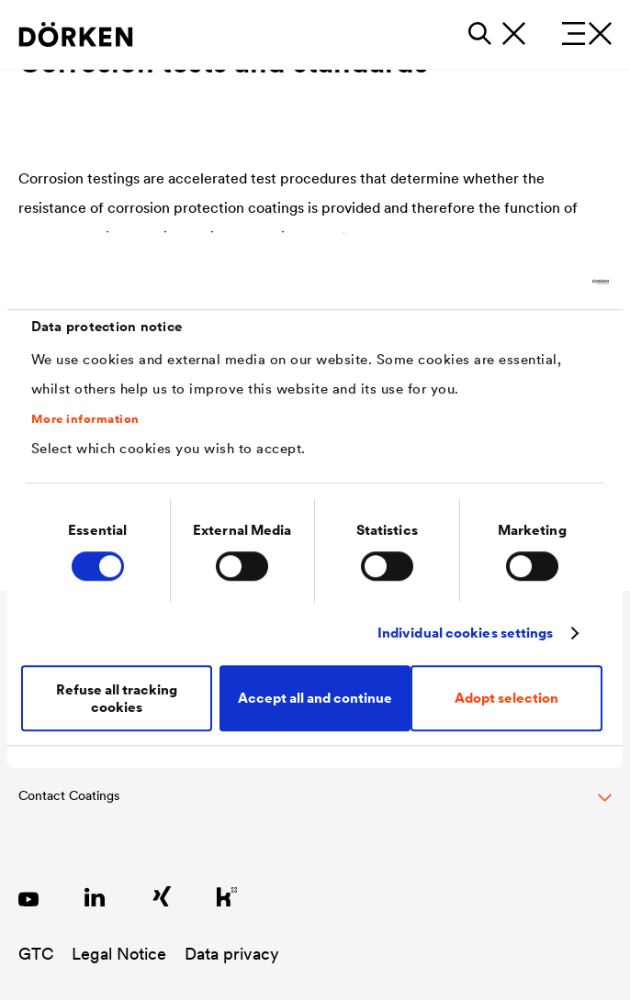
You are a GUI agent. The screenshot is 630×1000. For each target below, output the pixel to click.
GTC (35, 953)
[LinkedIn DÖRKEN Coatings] (94, 896)
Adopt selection (506, 697)
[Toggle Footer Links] (315, 805)
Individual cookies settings (465, 632)
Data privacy (232, 953)
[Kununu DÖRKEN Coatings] (227, 896)
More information (85, 419)
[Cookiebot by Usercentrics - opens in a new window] (528, 281)
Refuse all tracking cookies (116, 698)
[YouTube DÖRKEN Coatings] (28, 896)
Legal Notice (119, 953)
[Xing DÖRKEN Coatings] (161, 896)
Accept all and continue (315, 697)
